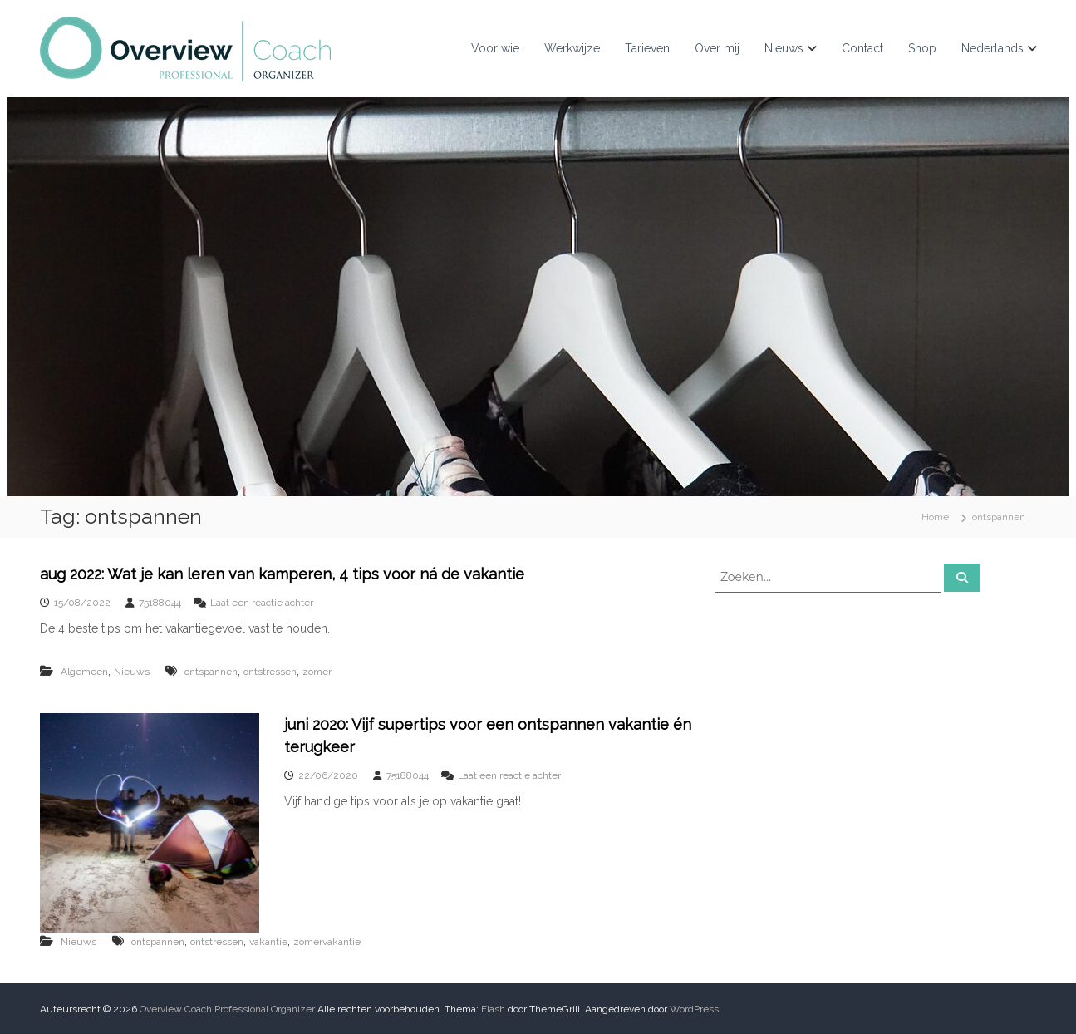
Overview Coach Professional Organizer (227, 1009)
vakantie (268, 942)
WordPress (694, 1009)
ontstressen (270, 671)
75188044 (160, 602)
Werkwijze (572, 48)
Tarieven (647, 48)
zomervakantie (327, 942)
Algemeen (84, 671)
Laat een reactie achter (261, 602)
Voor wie (495, 48)
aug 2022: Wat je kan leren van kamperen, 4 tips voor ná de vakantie (282, 574)
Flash (493, 1009)
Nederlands (992, 48)
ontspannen (211, 671)
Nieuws (783, 48)
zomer (317, 671)
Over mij (717, 48)
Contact (862, 48)
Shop (922, 48)
